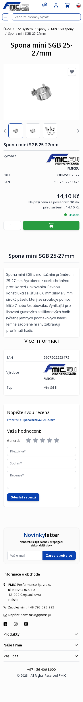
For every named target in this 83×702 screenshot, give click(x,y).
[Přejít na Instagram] (16, 624)
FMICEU (62, 161)
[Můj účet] (56, 5)
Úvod (7, 29)
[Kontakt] (44, 5)
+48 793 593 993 (41, 607)
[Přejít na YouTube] (26, 624)
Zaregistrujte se (59, 555)
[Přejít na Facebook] (6, 624)
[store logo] (16, 6)
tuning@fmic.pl (40, 615)
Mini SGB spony (62, 29)
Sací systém (24, 29)
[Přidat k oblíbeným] (72, 72)
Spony (41, 29)
